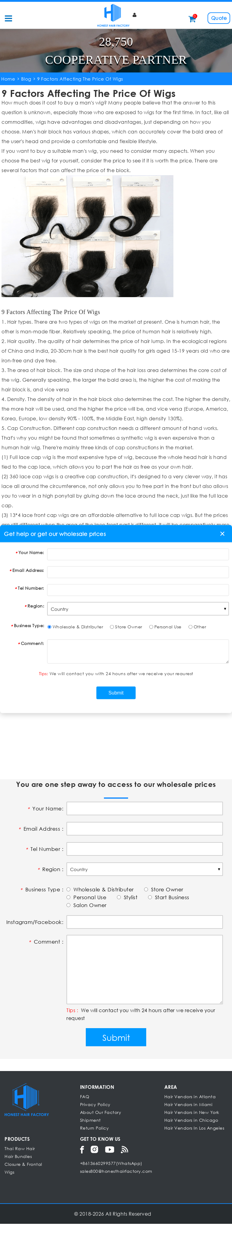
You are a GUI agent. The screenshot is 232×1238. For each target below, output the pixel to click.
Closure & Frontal (23, 1178)
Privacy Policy (95, 1118)
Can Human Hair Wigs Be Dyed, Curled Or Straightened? (102, 707)
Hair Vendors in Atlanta (190, 1111)
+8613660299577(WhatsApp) (111, 1177)
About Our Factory (100, 1126)
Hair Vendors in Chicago (191, 1134)
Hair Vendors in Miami (188, 1118)
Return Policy (94, 1142)
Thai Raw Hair (20, 1163)
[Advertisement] (116, 752)
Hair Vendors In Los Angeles (194, 1142)
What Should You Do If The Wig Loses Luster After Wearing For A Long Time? (112, 690)
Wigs (9, 1186)
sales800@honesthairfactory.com (116, 1185)
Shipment (90, 1134)
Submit (116, 1051)
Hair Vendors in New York (191, 1126)
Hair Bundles (18, 1170)
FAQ (84, 1111)
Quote (219, 18)
